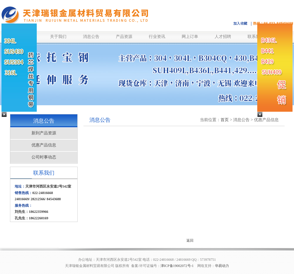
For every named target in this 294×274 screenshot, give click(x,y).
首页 (224, 120)
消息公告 (91, 36)
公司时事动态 (43, 157)
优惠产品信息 (43, 145)
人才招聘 (223, 36)
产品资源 (124, 36)
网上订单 (190, 36)
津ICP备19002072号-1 (177, 266)
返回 (189, 240)
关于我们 (58, 36)
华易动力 (222, 266)
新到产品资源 (43, 133)
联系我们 (256, 36)
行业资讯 (157, 36)
